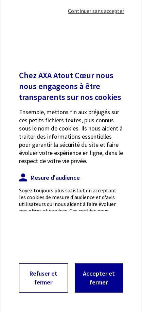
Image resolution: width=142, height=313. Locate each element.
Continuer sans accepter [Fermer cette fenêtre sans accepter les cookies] (96, 10)
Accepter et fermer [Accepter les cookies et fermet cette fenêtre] (99, 277)
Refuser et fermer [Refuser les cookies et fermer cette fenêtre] (43, 277)
